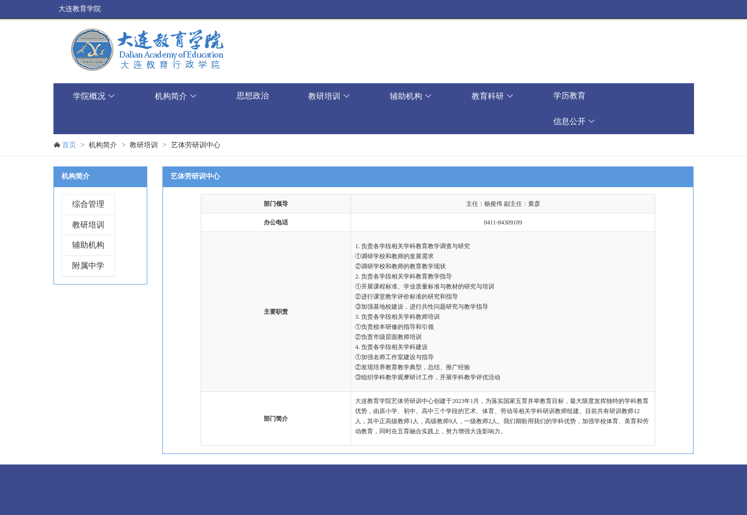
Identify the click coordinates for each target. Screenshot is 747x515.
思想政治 (253, 95)
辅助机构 (411, 96)
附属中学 (88, 265)
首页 (69, 145)
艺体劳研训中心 (195, 145)
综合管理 (88, 204)
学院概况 (94, 96)
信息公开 (574, 121)
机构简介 (176, 96)
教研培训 (329, 96)
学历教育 (569, 95)
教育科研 (493, 96)
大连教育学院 (80, 9)
